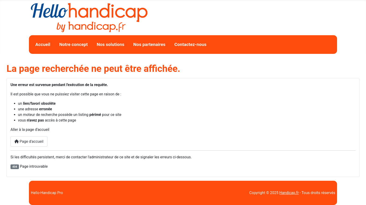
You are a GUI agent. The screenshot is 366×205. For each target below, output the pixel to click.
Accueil (42, 44)
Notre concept (73, 44)
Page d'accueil (28, 141)
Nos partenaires (149, 44)
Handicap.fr (289, 193)
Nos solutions (110, 44)
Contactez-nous (190, 44)
